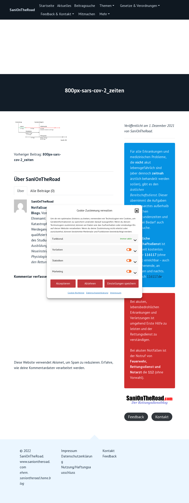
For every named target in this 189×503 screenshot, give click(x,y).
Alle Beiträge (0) (42, 191)
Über (20, 191)
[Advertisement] (94, 46)
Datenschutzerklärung (97, 292)
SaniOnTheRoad (22, 9)
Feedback (136, 416)
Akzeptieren (63, 283)
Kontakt (162, 416)
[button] (137, 210)
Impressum (115, 292)
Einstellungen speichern (121, 283)
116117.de (154, 276)
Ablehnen (90, 283)
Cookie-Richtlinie (76, 292)
